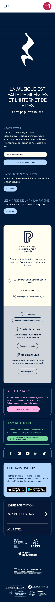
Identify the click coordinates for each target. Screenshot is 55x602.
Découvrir (10, 189)
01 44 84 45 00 (35, 334)
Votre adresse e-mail (15, 154)
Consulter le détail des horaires (27, 320)
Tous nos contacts (27, 346)
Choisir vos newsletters (25, 162)
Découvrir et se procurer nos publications (24, 438)
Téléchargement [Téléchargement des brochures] (27, 372)
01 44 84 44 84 (33, 337)
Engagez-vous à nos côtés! (23, 409)
